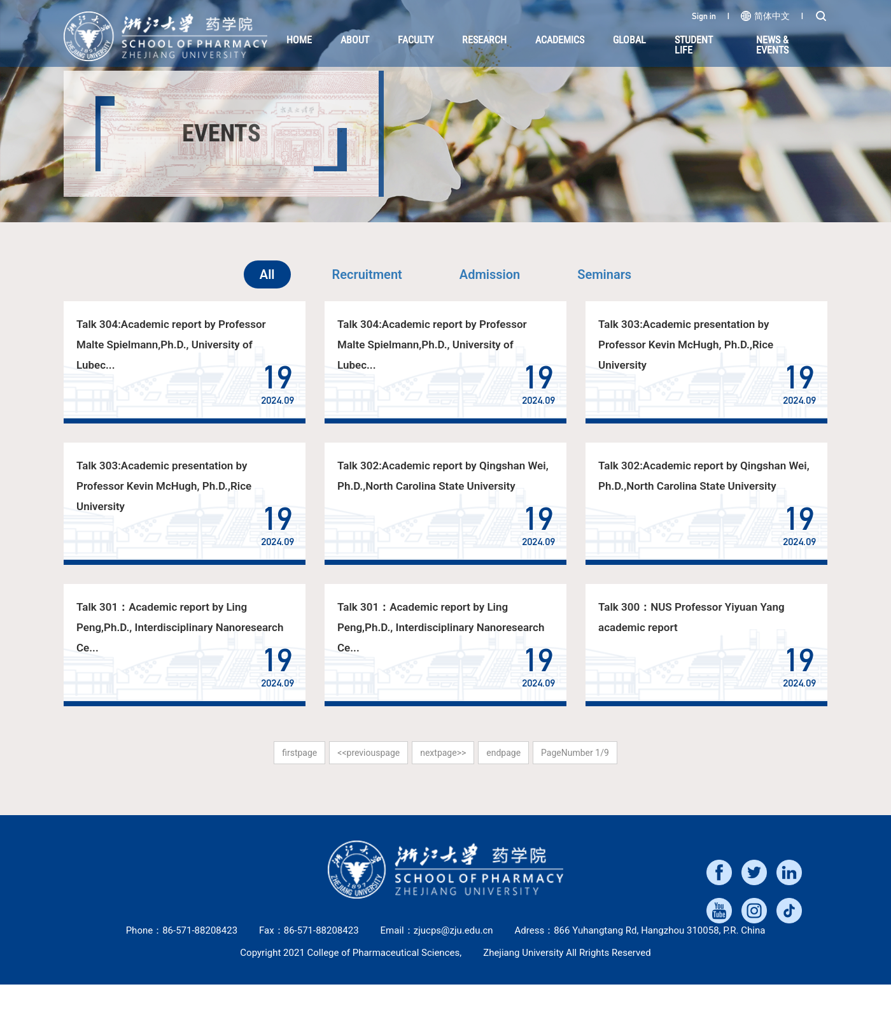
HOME (299, 40)
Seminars (604, 274)
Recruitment (367, 274)
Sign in (704, 16)
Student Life (694, 45)
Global (629, 40)
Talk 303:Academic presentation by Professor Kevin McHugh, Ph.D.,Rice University (685, 344)
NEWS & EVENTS (772, 45)
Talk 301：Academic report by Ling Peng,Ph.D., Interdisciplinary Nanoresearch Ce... (179, 627)
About (354, 40)
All (267, 274)
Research (484, 40)
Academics (559, 40)
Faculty (415, 40)
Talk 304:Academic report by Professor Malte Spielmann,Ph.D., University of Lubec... (170, 344)
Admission (490, 274)
